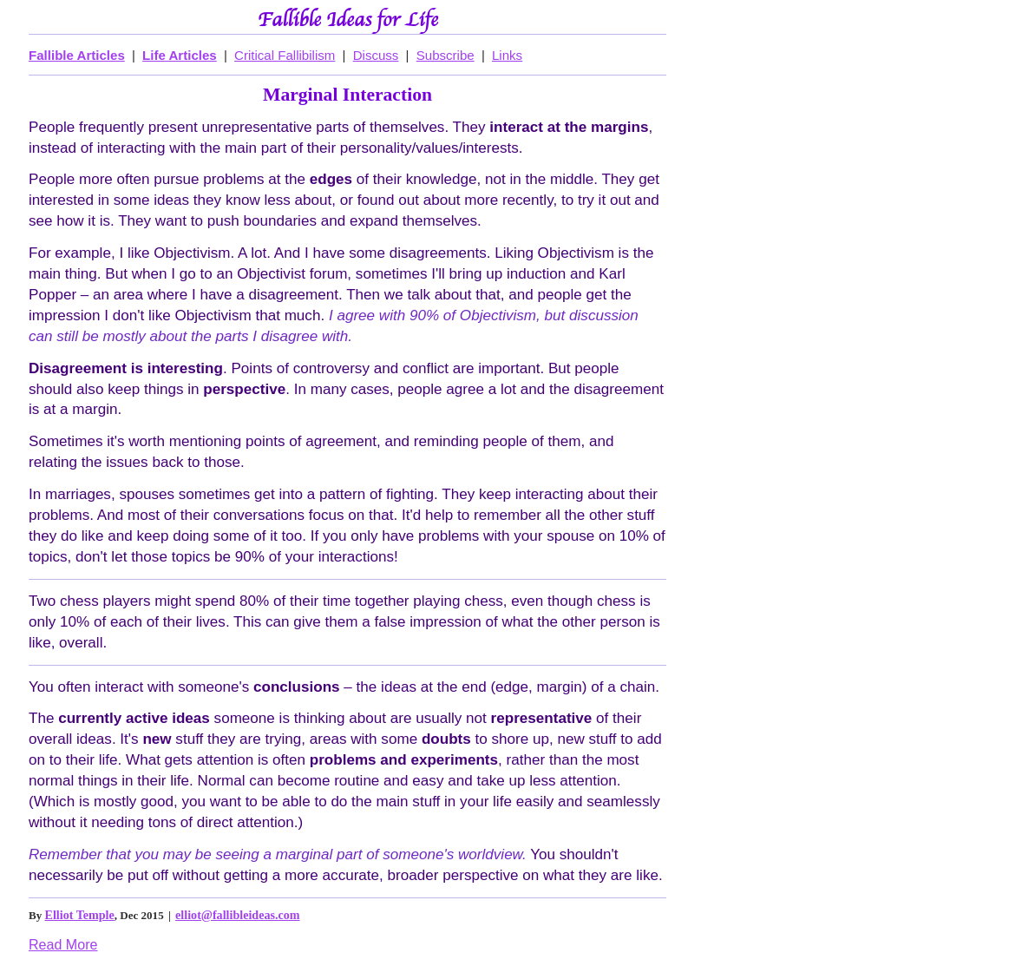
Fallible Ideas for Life (348, 20)
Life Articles (179, 55)
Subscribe (445, 55)
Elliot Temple (80, 915)
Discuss (376, 55)
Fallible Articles (77, 55)
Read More (63, 944)
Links (507, 55)
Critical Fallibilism (284, 55)
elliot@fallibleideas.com (237, 915)
